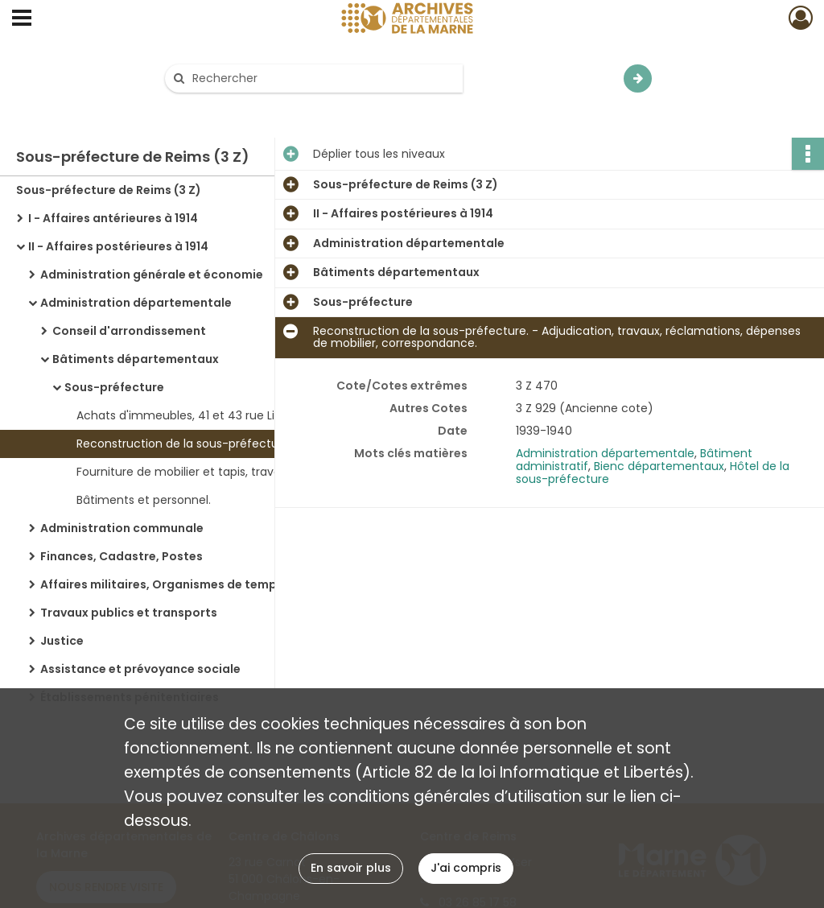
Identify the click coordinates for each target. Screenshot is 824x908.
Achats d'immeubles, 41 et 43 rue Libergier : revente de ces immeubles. (237, 415)
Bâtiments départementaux (135, 359)
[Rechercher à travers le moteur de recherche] (321, 78)
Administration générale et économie (151, 274)
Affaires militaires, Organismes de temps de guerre (191, 584)
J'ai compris (466, 868)
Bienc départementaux (659, 466)
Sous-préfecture (114, 387)
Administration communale (122, 528)
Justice (62, 641)
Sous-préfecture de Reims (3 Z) (108, 190)
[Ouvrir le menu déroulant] (21, 19)
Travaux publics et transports (128, 613)
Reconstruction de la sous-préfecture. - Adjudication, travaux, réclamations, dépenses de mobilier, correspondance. (237, 443)
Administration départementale (136, 303)
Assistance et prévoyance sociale (140, 669)
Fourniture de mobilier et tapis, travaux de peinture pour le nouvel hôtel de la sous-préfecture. (237, 472)
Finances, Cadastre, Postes (121, 556)
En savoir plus (351, 868)
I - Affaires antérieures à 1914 (113, 218)
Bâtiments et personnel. (143, 500)
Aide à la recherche (230, 107)
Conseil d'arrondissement (129, 331)
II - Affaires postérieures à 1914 (118, 246)
